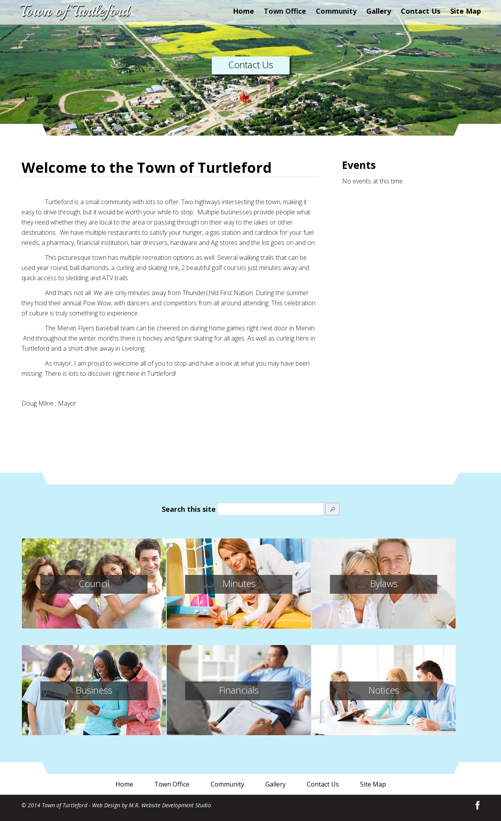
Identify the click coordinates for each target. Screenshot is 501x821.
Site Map (465, 11)
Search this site (189, 509)
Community (227, 784)
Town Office (171, 784)
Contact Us (420, 11)
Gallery (378, 11)
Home (243, 11)
